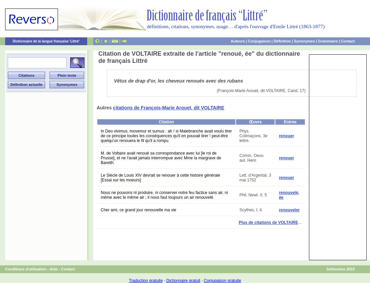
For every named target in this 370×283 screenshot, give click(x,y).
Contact (348, 41)
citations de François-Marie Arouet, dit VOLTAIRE (168, 107)
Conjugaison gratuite (222, 280)
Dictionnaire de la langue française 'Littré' (46, 41)
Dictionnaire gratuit (183, 280)
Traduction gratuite (146, 280)
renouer (286, 136)
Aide (54, 269)
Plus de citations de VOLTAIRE (268, 222)
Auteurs (238, 41)
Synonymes (304, 41)
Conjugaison (259, 41)
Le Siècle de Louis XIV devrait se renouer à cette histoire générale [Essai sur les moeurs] (160, 177)
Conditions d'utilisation (25, 269)
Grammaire (328, 41)
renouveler (289, 210)
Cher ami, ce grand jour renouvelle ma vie (138, 210)
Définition (282, 41)
